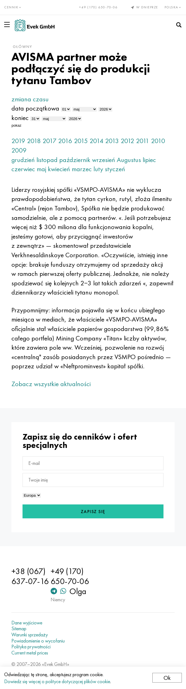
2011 (142, 140)
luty (98, 169)
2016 (65, 140)
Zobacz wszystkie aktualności (51, 383)
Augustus (129, 159)
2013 (112, 140)
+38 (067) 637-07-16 (30, 576)
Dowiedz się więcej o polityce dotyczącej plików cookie (57, 681)
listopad (47, 159)
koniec (20, 117)
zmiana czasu (30, 99)
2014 (96, 140)
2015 (81, 140)
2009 (19, 150)
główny (22, 46)
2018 (34, 140)
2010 (158, 140)
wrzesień (103, 159)
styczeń (115, 169)
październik (74, 159)
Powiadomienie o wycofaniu (38, 641)
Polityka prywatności (31, 647)
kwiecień (59, 169)
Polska (173, 7)
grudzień (23, 159)
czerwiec (23, 169)
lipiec (149, 159)
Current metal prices (29, 653)
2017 (49, 140)
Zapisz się (93, 511)
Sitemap (18, 629)
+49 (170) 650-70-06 (98, 7)
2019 (18, 140)
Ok (167, 678)
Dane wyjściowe (26, 623)
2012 (127, 140)
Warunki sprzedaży (29, 635)
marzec (82, 169)
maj (41, 169)
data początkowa (35, 108)
